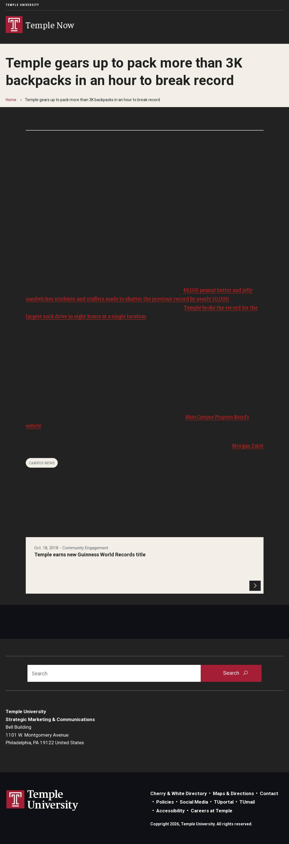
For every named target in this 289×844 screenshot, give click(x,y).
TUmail (247, 802)
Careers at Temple (211, 810)
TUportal (224, 802)
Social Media (194, 802)
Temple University (22, 5)
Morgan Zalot (248, 445)
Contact (269, 793)
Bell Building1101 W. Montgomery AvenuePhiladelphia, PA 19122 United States (45, 734)
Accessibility (170, 810)
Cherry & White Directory (178, 793)
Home (11, 99)
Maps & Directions (233, 793)
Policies (165, 802)
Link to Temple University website (42, 800)
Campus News (42, 462)
